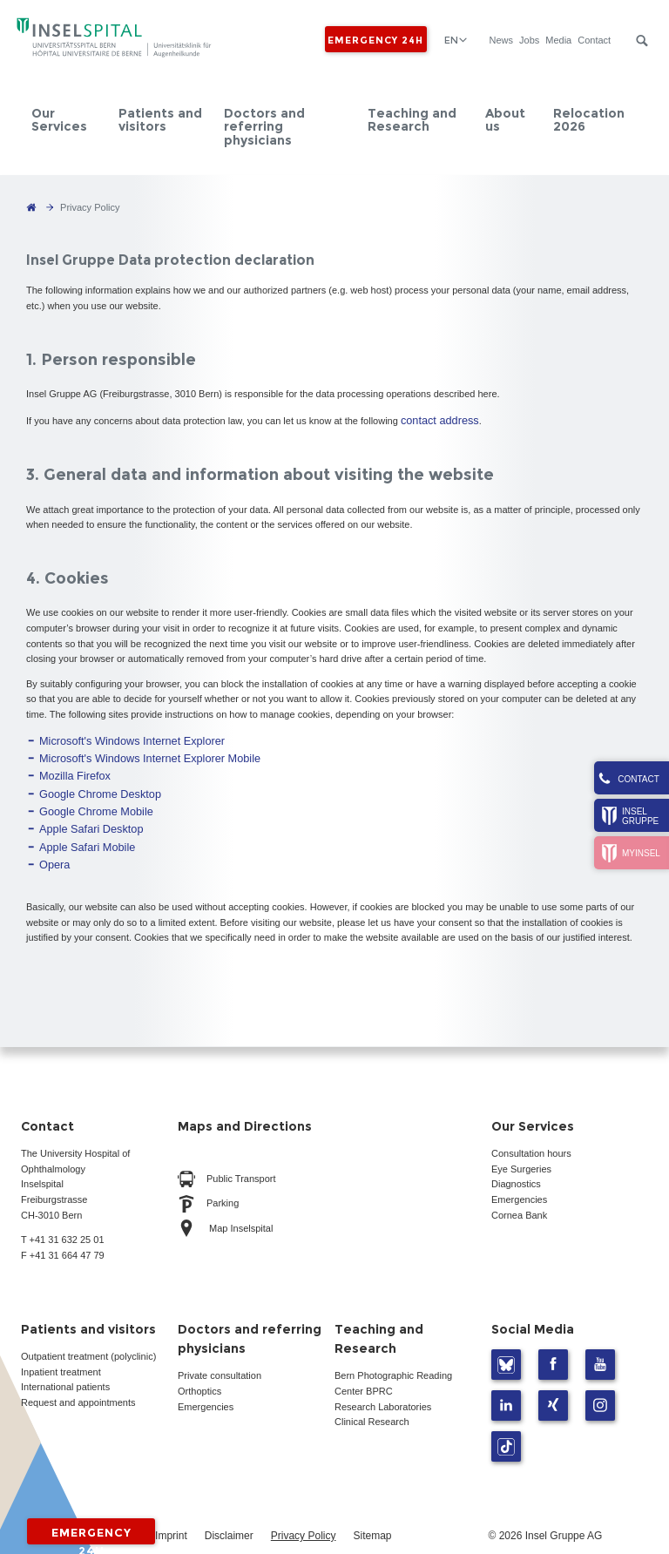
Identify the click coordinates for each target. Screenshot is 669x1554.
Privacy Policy (303, 1514)
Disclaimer (229, 1514)
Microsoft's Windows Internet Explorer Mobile (135, 752)
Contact (593, 40)
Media (557, 40)
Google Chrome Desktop (92, 783)
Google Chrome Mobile (88, 798)
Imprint (171, 1514)
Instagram (600, 1383)
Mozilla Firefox (70, 767)
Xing (553, 1383)
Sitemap (372, 1514)
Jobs (528, 40)
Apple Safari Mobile (80, 828)
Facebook (553, 1343)
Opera (52, 844)
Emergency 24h (374, 39)
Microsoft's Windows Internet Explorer (119, 737)
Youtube (600, 1343)
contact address (435, 419)
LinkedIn (506, 1383)
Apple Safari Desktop (84, 813)
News (500, 40)
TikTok (506, 1424)
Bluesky (506, 1343)
